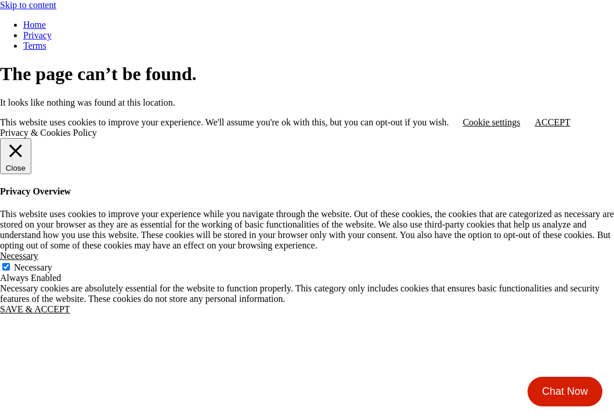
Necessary (33, 267)
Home (34, 25)
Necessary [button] (19, 256)
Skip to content (28, 5)
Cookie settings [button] (491, 122)
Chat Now (565, 391)
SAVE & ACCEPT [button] (35, 309)
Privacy (37, 35)
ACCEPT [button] (552, 122)
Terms (34, 46)
